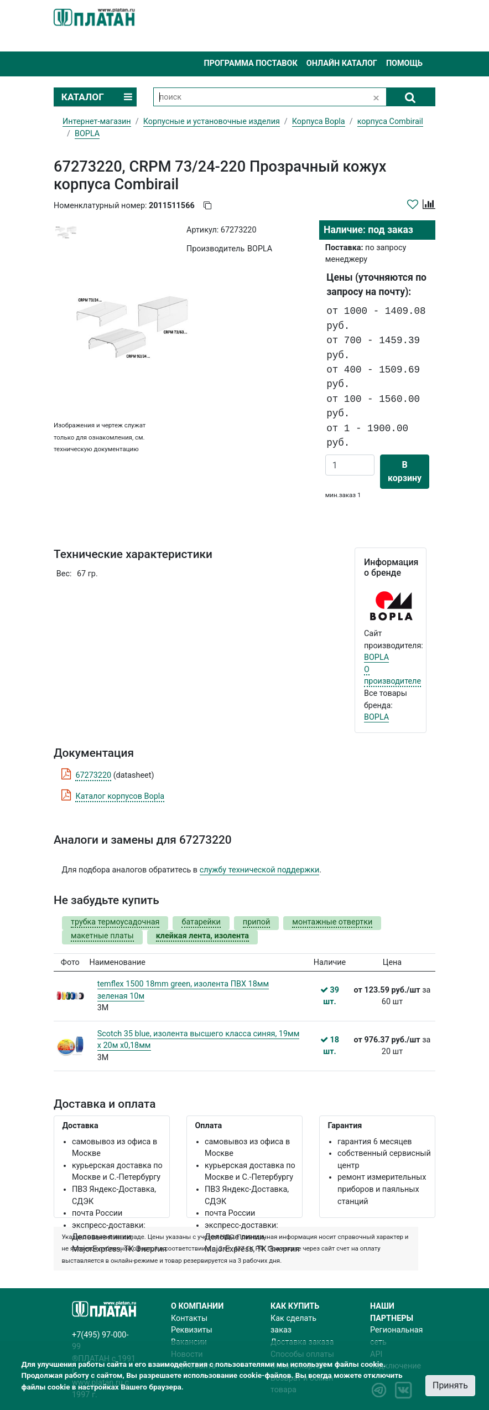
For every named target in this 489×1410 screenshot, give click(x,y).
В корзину (405, 471)
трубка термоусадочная (115, 922)
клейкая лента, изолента (202, 936)
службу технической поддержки (260, 870)
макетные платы (102, 936)
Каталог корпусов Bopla (119, 796)
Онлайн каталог (341, 63)
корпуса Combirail (390, 121)
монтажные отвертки (332, 922)
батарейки (200, 922)
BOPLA (376, 657)
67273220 (93, 775)
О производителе (392, 675)
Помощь (404, 63)
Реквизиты (191, 1330)
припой (256, 922)
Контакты (189, 1318)
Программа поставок (250, 63)
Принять (450, 1385)
